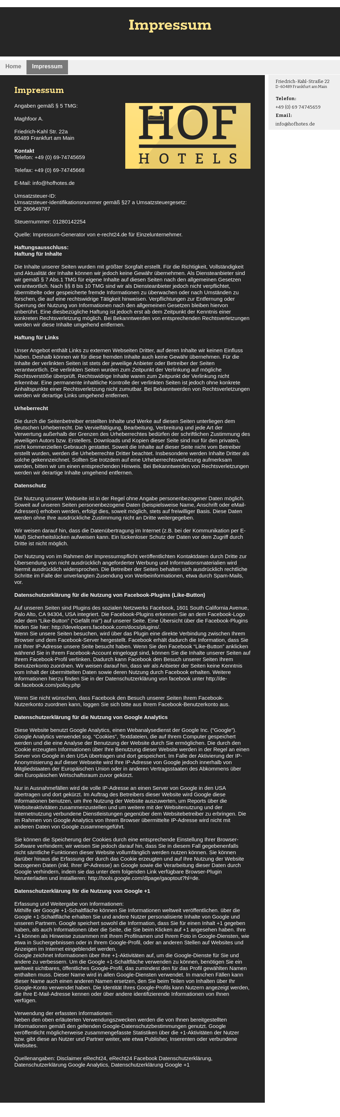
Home (13, 66)
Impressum (47, 66)
